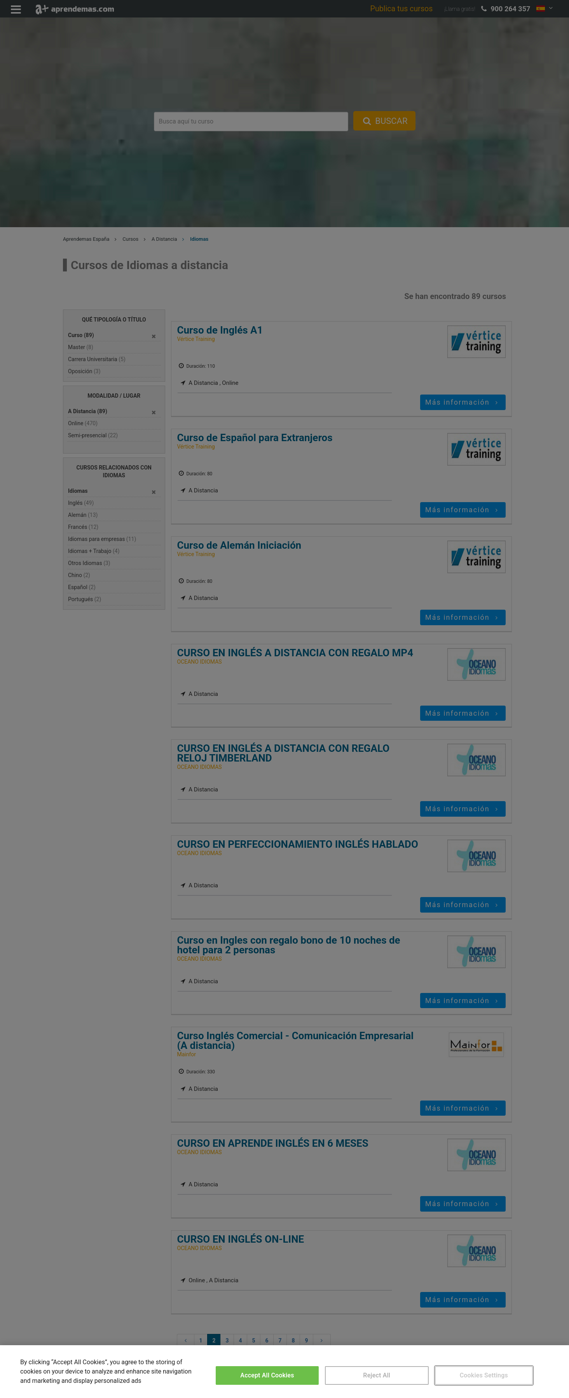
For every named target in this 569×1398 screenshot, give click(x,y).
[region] (284, 1371)
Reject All (376, 1375)
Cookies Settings (484, 1375)
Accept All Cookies (267, 1375)
